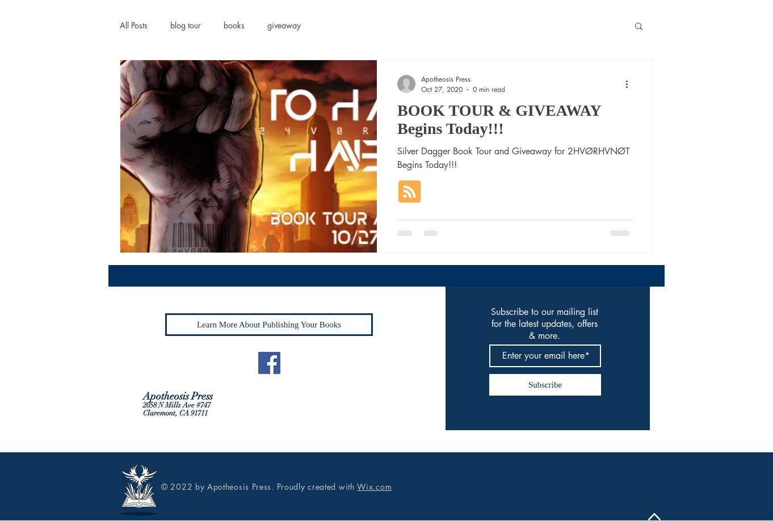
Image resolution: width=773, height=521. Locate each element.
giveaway (284, 25)
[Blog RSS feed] (409, 192)
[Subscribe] (545, 384)
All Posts (134, 25)
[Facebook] (269, 363)
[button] (638, 27)
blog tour (185, 25)
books (234, 25)
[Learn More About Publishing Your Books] (269, 324)
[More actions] (630, 84)
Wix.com (374, 486)
